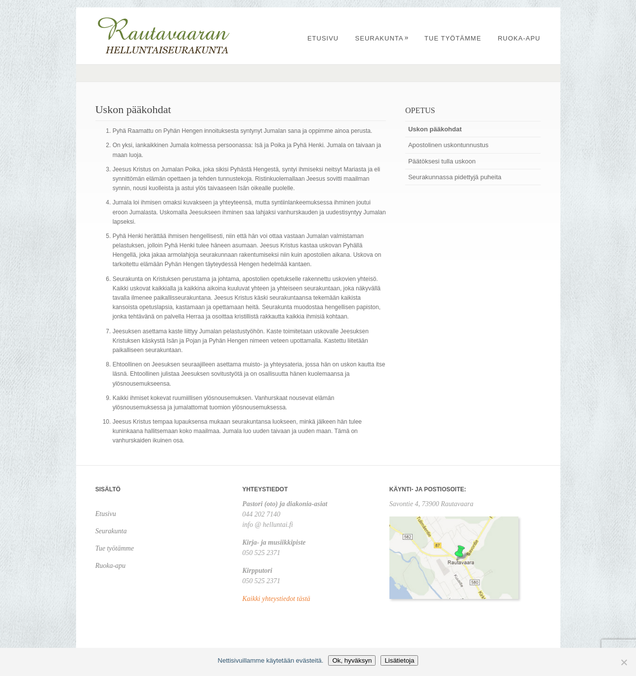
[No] (624, 662)
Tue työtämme (452, 38)
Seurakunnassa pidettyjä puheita (455, 177)
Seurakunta (382, 38)
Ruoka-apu (519, 38)
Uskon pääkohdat (435, 129)
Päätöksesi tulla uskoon (442, 161)
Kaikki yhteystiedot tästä (276, 598)
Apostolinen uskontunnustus (448, 145)
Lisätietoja (399, 660)
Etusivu (323, 38)
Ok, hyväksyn (352, 660)
